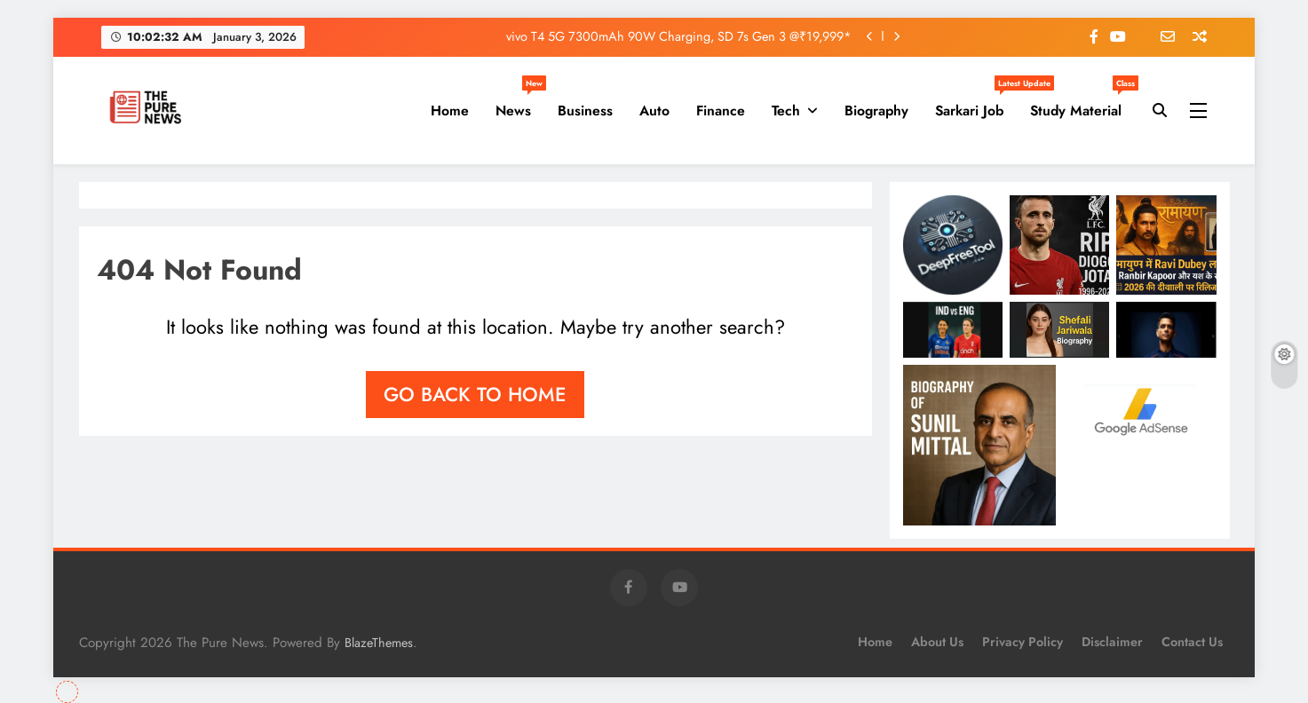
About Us (937, 642)
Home (450, 110)
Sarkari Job (976, 104)
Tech (786, 110)
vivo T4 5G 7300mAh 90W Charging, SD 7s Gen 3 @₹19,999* (679, 36)
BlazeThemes (379, 643)
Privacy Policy (1022, 642)
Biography (876, 110)
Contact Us (1192, 642)
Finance (720, 110)
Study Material (1082, 104)
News (519, 104)
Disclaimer (1112, 642)
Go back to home (475, 394)
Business (585, 110)
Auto (654, 110)
